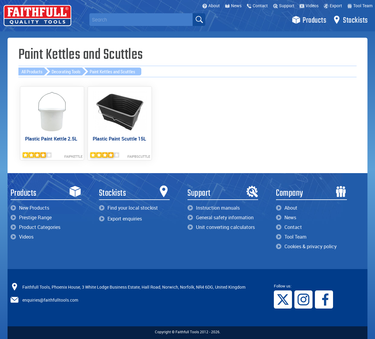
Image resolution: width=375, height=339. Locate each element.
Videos (309, 5)
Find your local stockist (128, 207)
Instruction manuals (214, 207)
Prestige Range (31, 217)
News (233, 5)
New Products (30, 207)
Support (283, 5)
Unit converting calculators (221, 227)
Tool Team (360, 5)
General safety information (221, 217)
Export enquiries (120, 218)
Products (309, 20)
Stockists (350, 20)
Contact (257, 5)
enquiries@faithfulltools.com (50, 300)
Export (333, 5)
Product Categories (35, 227)
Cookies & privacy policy (306, 246)
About (211, 5)
